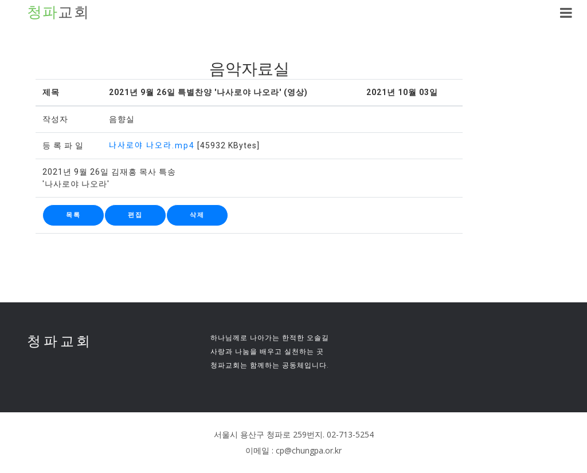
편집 (135, 215)
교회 (58, 12)
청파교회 (60, 341)
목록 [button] (73, 215)
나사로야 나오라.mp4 (152, 145)
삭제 (197, 215)
